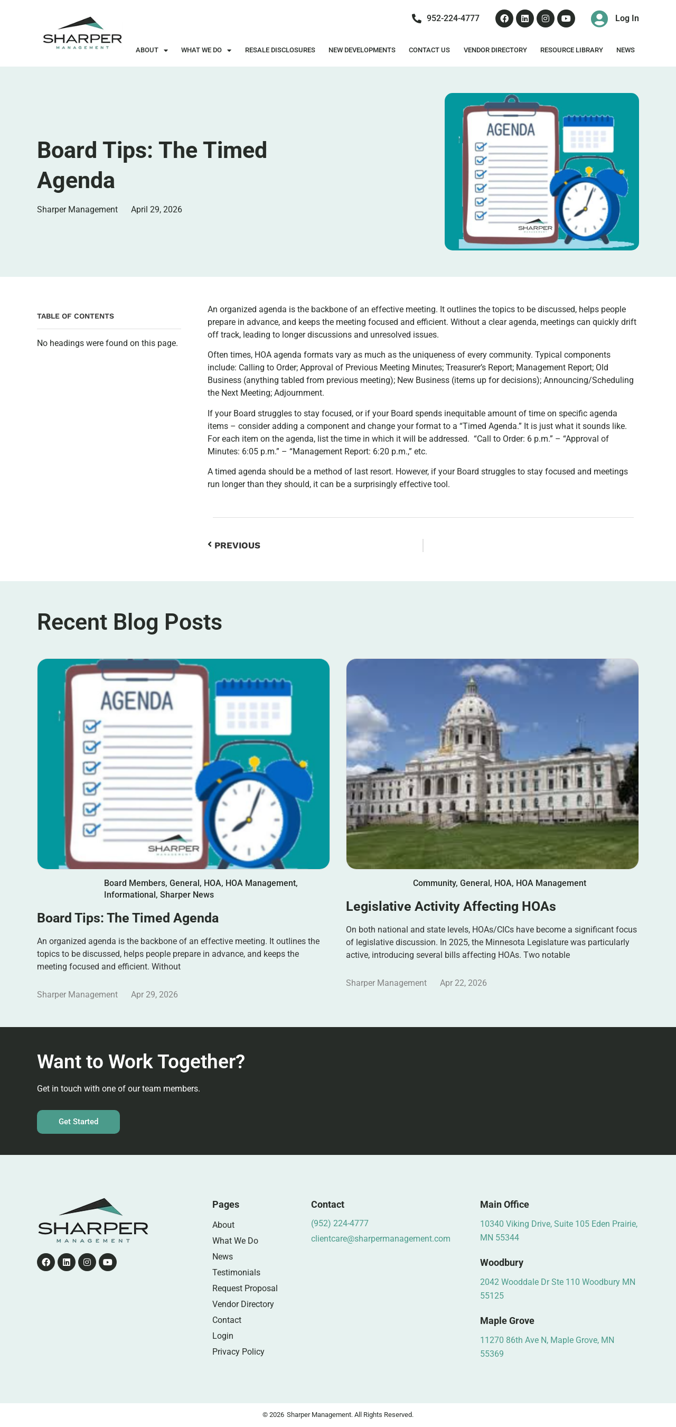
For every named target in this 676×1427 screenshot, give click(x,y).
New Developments (362, 50)
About (152, 50)
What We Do (206, 50)
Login (222, 1336)
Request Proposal (245, 1288)
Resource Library (571, 50)
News (625, 50)
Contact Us (429, 50)
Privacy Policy (238, 1352)
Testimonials (236, 1272)
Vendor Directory (495, 50)
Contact (226, 1320)
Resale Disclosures (280, 50)
